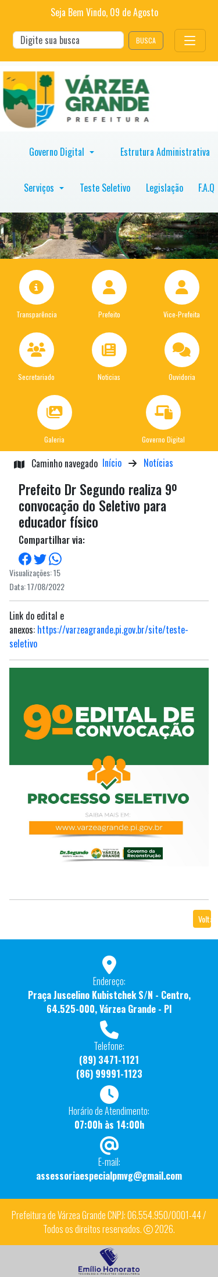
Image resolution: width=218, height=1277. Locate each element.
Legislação (164, 188)
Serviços (40, 188)
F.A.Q (206, 188)
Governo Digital (58, 152)
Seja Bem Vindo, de (104, 12)
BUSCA (146, 40)
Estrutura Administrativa (165, 152)
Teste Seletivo (105, 188)
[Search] (68, 40)
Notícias (158, 463)
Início (111, 463)
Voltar (204, 919)
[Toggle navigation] (190, 40)
